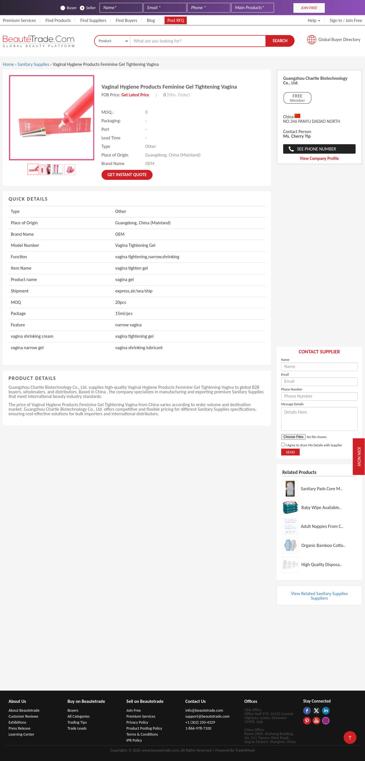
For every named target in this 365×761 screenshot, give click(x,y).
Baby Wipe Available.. (321, 507)
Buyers (73, 710)
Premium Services (19, 20)
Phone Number (291, 389)
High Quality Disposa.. (321, 564)
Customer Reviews (23, 716)
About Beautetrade (24, 710)
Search (280, 40)
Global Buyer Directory (339, 39)
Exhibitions (17, 722)
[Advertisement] (319, 258)
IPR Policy (134, 740)
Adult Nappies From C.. (322, 526)
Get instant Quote (127, 174)
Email (285, 374)
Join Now (359, 456)
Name (285, 359)
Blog (151, 20)
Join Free (354, 20)
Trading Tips (77, 722)
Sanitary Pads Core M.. (321, 488)
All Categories (79, 716)
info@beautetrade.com (204, 710)
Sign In (336, 20)
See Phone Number (316, 149)
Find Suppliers (93, 20)
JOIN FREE (309, 7)
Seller (88, 8)
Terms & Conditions (142, 734)
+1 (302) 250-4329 (200, 722)
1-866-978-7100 (198, 728)
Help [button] (314, 20)
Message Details (292, 404)
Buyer (68, 8)
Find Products (58, 20)
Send (290, 452)
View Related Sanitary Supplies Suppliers (319, 596)
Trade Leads (77, 728)
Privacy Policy (137, 722)
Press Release (20, 728)
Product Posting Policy (144, 728)
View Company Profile (319, 158)
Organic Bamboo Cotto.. (323, 545)
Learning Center (21, 734)
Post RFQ (175, 20)
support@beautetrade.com (207, 716)
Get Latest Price (135, 94)
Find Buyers (126, 20)
